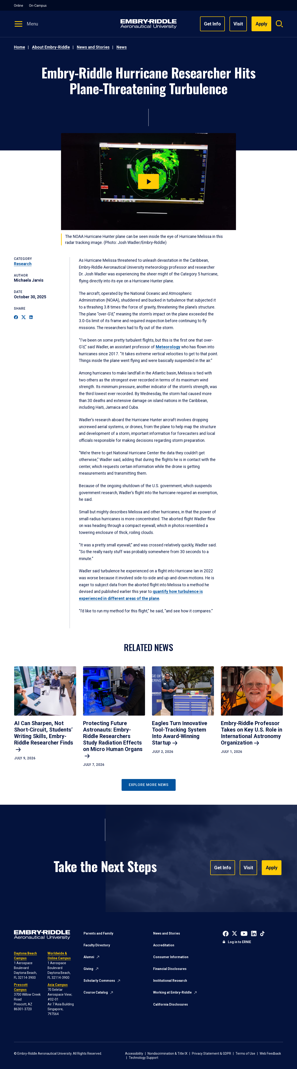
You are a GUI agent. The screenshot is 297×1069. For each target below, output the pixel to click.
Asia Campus (58, 985)
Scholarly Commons (99, 980)
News (121, 47)
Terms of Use (245, 1053)
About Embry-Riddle (51, 47)
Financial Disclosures (170, 969)
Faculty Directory (97, 945)
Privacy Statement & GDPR (211, 1053)
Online (18, 5)
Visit (238, 24)
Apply (272, 867)
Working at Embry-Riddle (172, 992)
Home (19, 47)
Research (23, 264)
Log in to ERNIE (239, 942)
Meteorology (168, 347)
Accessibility (134, 1053)
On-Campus (38, 5)
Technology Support (143, 1058)
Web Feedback (270, 1053)
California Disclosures (170, 1004)
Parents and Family (98, 933)
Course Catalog (96, 992)
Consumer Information (170, 957)
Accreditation (163, 945)
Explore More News (148, 785)
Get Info (212, 24)
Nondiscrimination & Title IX (167, 1053)
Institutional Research (170, 980)
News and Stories (93, 47)
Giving (88, 969)
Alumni (89, 957)
